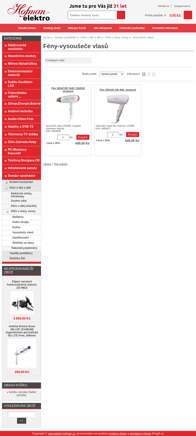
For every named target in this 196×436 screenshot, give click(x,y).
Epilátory (18, 217)
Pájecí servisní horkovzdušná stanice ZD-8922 (22, 284)
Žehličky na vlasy (23, 242)
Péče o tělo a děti (20, 187)
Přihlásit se (163, 6)
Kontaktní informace (165, 28)
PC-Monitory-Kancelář (17, 151)
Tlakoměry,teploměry (24, 248)
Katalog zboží (51, 28)
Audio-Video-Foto (20, 119)
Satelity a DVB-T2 (20, 126)
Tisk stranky (61, 164)
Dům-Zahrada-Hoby (22, 142)
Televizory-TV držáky (23, 134)
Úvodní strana (27, 28)
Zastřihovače (20, 237)
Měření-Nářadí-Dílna (22, 63)
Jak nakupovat (102, 28)
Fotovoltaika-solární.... (17, 94)
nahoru (47, 164)
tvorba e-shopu (118, 433)
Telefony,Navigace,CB (23, 160)
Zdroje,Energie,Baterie (23, 103)
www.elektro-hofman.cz (61, 433)
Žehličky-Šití (17, 258)
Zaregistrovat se (182, 6)
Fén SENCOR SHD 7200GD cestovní (68, 90)
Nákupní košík (77, 28)
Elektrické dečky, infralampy (21, 195)
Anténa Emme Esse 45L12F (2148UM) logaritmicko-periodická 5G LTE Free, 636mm (22, 331)
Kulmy (16, 227)
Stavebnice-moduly (22, 56)
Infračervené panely (22, 168)
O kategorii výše (55, 60)
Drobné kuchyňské (21, 182)
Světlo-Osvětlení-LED (20, 83)
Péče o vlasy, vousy (23, 211)
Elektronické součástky (17, 46)
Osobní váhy (19, 200)
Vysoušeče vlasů (22, 232)
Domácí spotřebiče (21, 175)
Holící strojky (20, 222)
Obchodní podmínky (132, 28)
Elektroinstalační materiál (20, 73)
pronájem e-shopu (140, 433)
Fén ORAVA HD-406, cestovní (118, 89)
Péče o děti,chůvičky (24, 206)
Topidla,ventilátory (21, 253)
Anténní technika (20, 111)
